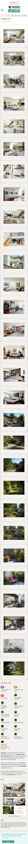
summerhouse (11, 774)
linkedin (19, 7)
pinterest (16, 7)
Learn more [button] (5, 837)
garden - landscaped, (14, 823)
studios (24, 15)
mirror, (21, 825)
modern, (25, 825)
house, (2, 825)
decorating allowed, (9, 822)
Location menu (6, 21)
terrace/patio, (4, 827)
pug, (9, 826)
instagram (12, 7)
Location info (6, 683)
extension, (23, 822)
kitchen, (6, 825)
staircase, (16, 826)
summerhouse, (21, 826)
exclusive (18, 15)
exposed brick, (17, 822)
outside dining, (4, 826)
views (8, 827)
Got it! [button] (8, 841)
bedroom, (3, 822)
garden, (8, 823)
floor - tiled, (3, 823)
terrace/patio (22, 766)
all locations (5, 15)
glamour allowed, (23, 823)
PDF (2, 779)
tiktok (10, 7)
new (12, 15)
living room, (17, 825)
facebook (14, 7)
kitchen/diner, (11, 825)
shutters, (12, 826)
